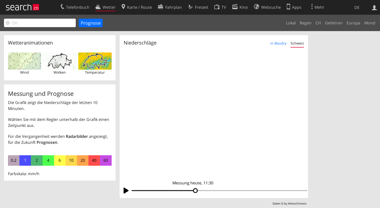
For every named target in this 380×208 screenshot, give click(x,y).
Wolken (60, 72)
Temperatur (95, 72)
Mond (369, 23)
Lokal (291, 23)
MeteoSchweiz (297, 203)
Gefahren (334, 23)
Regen (305, 23)
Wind (24, 72)
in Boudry (278, 43)
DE (357, 7)
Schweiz (297, 43)
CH (318, 23)
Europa (353, 23)
